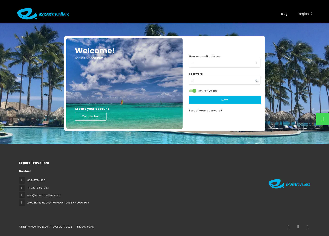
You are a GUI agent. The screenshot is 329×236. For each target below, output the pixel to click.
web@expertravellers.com (43, 195)
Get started (90, 116)
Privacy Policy (85, 226)
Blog (284, 14)
